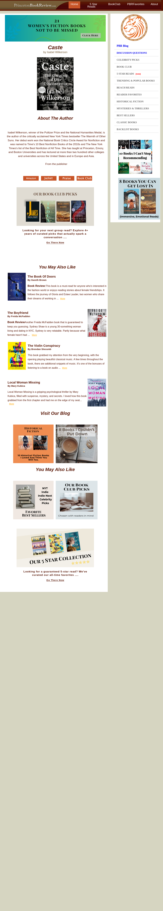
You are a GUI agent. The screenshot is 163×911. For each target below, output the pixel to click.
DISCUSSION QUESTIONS (132, 53)
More (62, 298)
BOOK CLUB (124, 66)
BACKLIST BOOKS (128, 129)
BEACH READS (126, 87)
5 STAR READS (129, 73)
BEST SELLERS (126, 115)
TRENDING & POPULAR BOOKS (136, 80)
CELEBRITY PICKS (128, 60)
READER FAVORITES (129, 94)
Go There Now (55, 242)
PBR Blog (122, 45)
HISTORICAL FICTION (130, 101)
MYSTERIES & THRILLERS (133, 108)
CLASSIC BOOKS (127, 122)
